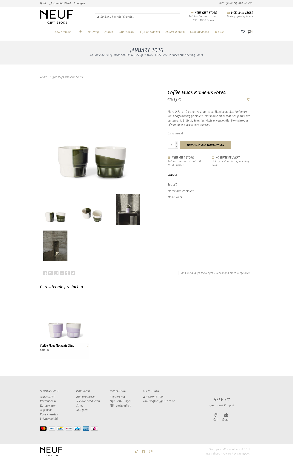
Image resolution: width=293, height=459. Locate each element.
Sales (79, 405)
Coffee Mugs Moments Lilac (57, 345)
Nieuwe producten (88, 401)
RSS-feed (82, 410)
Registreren (117, 397)
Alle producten (85, 397)
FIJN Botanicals (150, 32)
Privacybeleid (49, 418)
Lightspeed (243, 453)
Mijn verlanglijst (120, 405)
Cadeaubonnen (199, 32)
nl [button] (43, 3)
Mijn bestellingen (120, 401)
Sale (219, 32)
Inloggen (79, 3)
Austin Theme (212, 453)
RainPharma (126, 32)
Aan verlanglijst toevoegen (197, 272)
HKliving (93, 32)
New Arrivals (62, 32)
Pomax (108, 32)
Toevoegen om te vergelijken (233, 272)
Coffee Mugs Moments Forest (66, 77)
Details (172, 174)
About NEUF (47, 397)
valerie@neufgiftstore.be (159, 401)
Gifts (79, 32)
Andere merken (175, 32)
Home (43, 77)
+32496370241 (154, 397)
